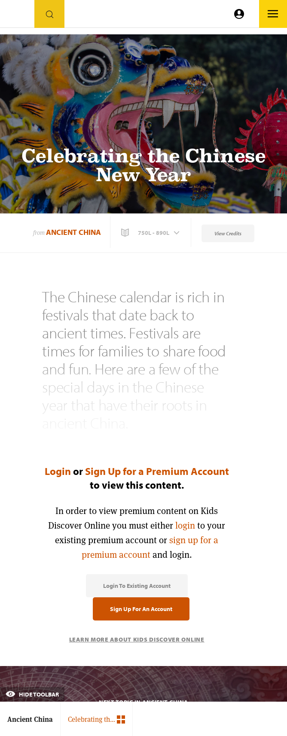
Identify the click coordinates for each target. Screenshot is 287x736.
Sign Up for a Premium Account (157, 471)
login (185, 525)
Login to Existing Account (137, 586)
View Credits (227, 233)
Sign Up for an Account (141, 609)
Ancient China (73, 232)
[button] (151, 233)
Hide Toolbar (32, 694)
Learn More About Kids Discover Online (137, 639)
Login (58, 471)
